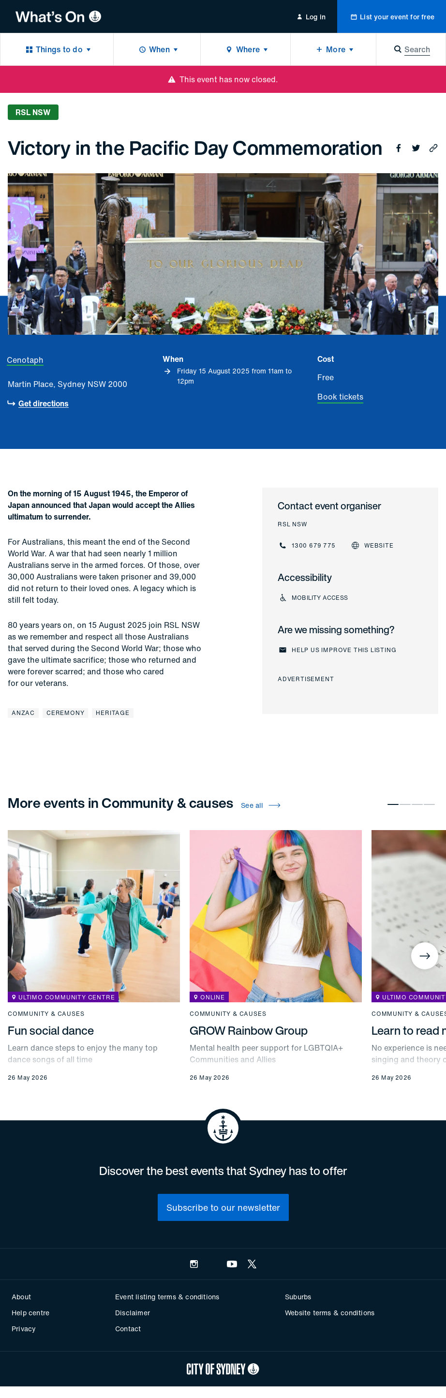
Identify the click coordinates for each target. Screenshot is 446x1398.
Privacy (24, 1329)
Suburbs (298, 1297)
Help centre (30, 1313)
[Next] (424, 955)
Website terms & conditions (329, 1313)
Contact (128, 1329)
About (21, 1297)
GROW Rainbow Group (249, 1030)
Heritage (112, 713)
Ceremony (65, 713)
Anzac (23, 713)
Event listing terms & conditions (167, 1297)
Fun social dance (51, 1030)
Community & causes (46, 1014)
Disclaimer (132, 1313)
